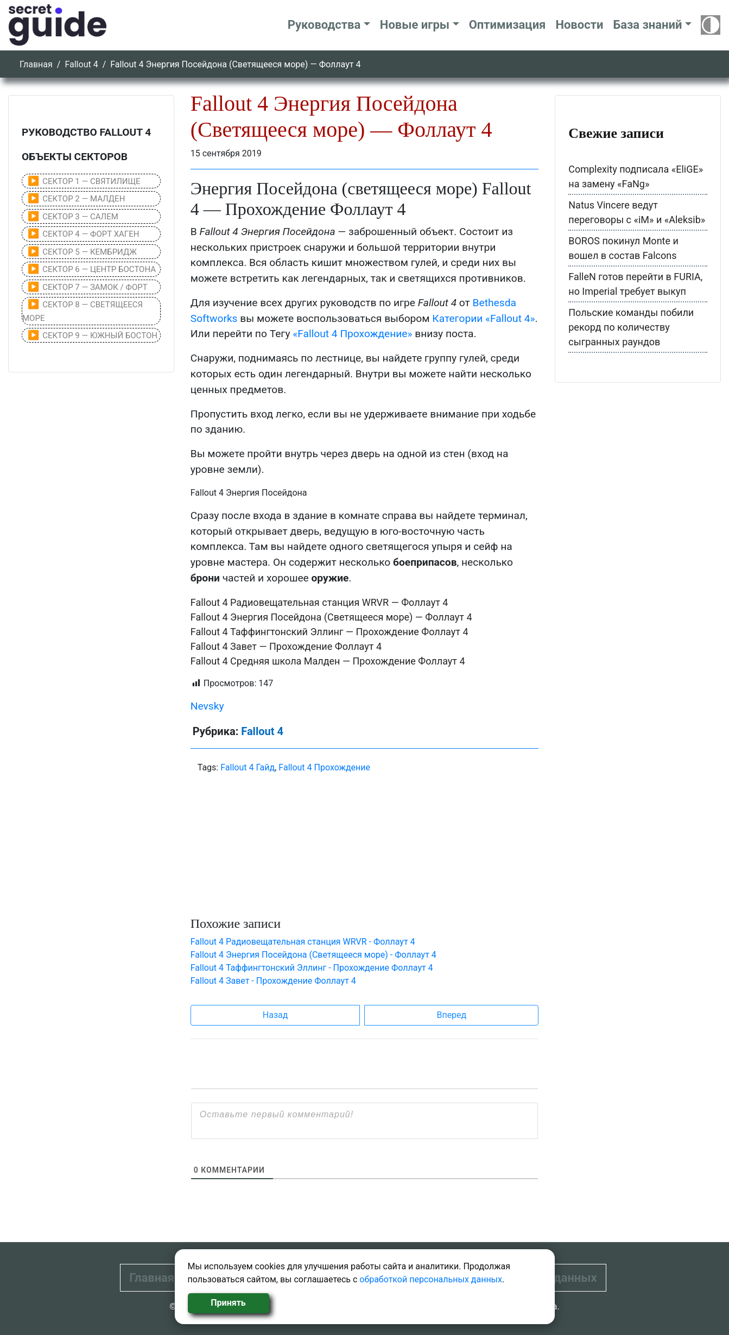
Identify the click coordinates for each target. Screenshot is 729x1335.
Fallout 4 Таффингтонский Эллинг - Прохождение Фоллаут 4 (312, 968)
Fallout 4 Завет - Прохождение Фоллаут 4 (273, 981)
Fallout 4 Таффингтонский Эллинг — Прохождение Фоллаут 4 (329, 631)
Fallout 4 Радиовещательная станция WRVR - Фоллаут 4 (303, 942)
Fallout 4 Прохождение (324, 767)
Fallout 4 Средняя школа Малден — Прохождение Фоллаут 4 (328, 661)
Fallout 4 (81, 64)
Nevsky (207, 706)
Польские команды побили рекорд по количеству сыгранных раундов (631, 327)
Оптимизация (507, 24)
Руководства (324, 24)
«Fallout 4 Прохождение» (352, 333)
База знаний (647, 24)
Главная (36, 64)
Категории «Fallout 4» (483, 318)
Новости (579, 24)
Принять (228, 1303)
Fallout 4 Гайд (247, 767)
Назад (275, 1015)
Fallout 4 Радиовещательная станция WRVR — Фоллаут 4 (319, 602)
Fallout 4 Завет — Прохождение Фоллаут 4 (286, 646)
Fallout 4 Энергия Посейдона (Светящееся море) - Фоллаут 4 (313, 955)
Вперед (451, 1015)
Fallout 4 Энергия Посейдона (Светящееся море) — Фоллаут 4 (331, 617)
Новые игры (414, 24)
